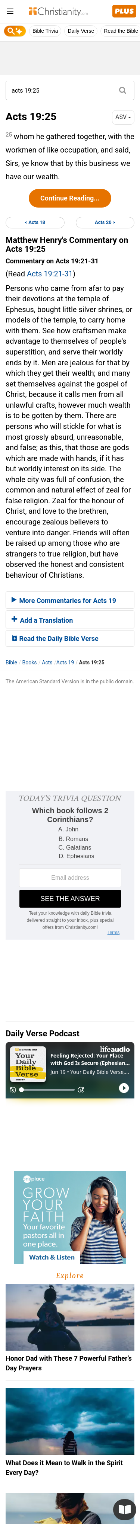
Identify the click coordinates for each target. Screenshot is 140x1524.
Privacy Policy (67, 1471)
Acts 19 (65, 662)
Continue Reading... (70, 198)
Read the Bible (121, 31)
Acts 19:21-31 (50, 273)
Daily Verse (81, 31)
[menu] (10, 12)
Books (29, 662)
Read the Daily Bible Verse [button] (55, 638)
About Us (26, 1471)
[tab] (70, 600)
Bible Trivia (45, 31)
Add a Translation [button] (42, 620)
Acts (47, 662)
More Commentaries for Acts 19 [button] (64, 600)
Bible (11, 662)
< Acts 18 (35, 222)
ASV (123, 117)
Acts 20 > (105, 222)
